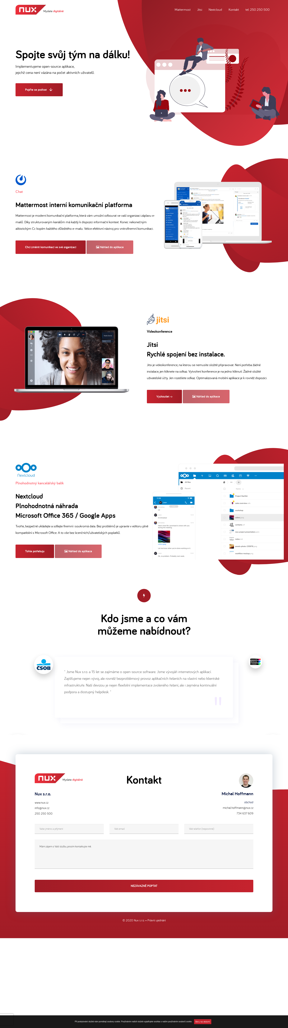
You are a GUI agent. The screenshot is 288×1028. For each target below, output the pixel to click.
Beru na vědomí (202, 1021)
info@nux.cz (42, 809)
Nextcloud (215, 9)
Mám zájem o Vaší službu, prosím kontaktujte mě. (144, 854)
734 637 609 (245, 814)
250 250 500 (44, 814)
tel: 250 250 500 (257, 9)
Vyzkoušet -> (164, 396)
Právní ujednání (156, 921)
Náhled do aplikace (110, 247)
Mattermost (183, 9)
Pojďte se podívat (39, 90)
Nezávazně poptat (144, 886)
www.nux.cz (41, 803)
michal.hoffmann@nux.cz (238, 808)
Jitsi (199, 9)
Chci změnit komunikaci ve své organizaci (50, 247)
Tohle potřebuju (34, 551)
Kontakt (234, 9)
